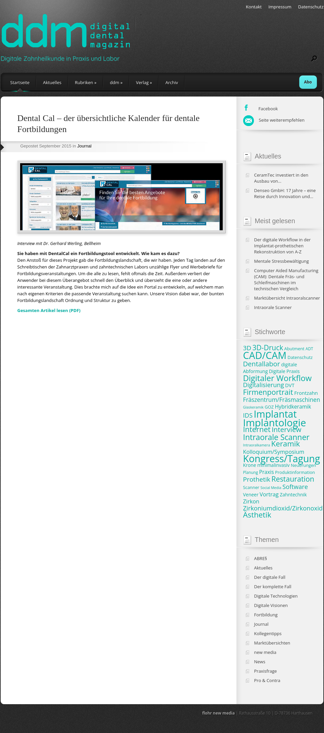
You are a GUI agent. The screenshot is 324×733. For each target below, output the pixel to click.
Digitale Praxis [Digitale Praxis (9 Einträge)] (284, 371)
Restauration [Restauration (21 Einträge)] (292, 479)
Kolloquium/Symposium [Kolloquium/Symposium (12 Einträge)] (274, 451)
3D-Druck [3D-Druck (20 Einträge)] (268, 347)
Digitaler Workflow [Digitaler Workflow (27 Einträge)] (277, 378)
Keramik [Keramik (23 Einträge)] (285, 443)
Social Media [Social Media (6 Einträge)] (271, 487)
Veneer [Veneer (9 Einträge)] (251, 494)
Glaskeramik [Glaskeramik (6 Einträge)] (253, 407)
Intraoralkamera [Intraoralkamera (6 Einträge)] (256, 445)
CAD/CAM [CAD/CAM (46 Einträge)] (264, 355)
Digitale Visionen (271, 605)
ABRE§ (260, 558)
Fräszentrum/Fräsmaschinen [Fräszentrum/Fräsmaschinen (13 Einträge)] (281, 400)
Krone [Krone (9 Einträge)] (249, 465)
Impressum (279, 7)
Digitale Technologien (276, 596)
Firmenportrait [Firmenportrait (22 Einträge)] (268, 392)
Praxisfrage (265, 671)
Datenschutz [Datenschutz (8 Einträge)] (300, 357)
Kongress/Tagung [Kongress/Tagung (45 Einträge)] (281, 458)
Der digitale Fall (269, 577)
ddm (116, 82)
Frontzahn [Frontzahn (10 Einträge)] (306, 392)
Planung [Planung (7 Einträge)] (250, 472)
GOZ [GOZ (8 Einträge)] (269, 407)
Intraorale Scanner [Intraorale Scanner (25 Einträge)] (276, 437)
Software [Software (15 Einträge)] (295, 486)
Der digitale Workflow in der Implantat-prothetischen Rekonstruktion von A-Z (282, 246)
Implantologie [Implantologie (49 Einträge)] (274, 422)
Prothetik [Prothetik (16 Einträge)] (256, 479)
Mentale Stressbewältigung (281, 261)
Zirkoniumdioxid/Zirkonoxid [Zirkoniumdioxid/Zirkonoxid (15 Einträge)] (283, 508)
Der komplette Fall (272, 587)
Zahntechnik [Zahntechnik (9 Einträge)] (293, 494)
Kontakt (254, 7)
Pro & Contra (267, 680)
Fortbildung (266, 615)
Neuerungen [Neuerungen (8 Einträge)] (303, 465)
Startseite (20, 82)
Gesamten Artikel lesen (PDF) (48, 310)
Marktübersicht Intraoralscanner (287, 298)
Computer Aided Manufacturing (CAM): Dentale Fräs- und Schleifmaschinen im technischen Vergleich (286, 279)
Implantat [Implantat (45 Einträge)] (275, 414)
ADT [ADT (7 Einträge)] (309, 348)
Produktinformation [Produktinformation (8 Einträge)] (295, 472)
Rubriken (85, 82)
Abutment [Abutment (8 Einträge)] (294, 349)
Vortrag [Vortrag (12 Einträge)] (269, 494)
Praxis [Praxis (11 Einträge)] (266, 472)
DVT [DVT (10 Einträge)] (289, 385)
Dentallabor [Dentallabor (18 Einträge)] (261, 363)
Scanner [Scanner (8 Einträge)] (251, 487)
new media (265, 652)
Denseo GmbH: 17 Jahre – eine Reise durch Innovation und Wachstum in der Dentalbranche (287, 193)
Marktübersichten (272, 643)
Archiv (171, 82)
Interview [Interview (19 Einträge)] (286, 429)
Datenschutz (311, 7)
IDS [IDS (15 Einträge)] (248, 415)
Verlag (144, 82)
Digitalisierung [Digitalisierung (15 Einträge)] (263, 384)
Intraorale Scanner (273, 307)
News (259, 662)
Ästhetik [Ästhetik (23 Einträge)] (257, 514)
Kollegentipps (268, 633)
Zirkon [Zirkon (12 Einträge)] (251, 501)
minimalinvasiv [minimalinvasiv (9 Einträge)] (273, 465)
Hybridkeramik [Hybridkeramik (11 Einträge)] (293, 406)
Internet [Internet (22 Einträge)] (257, 429)
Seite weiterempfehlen (274, 120)
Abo (308, 82)
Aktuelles (52, 82)
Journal (84, 145)
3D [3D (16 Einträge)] (247, 348)
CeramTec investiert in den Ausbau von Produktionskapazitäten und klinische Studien (283, 178)
